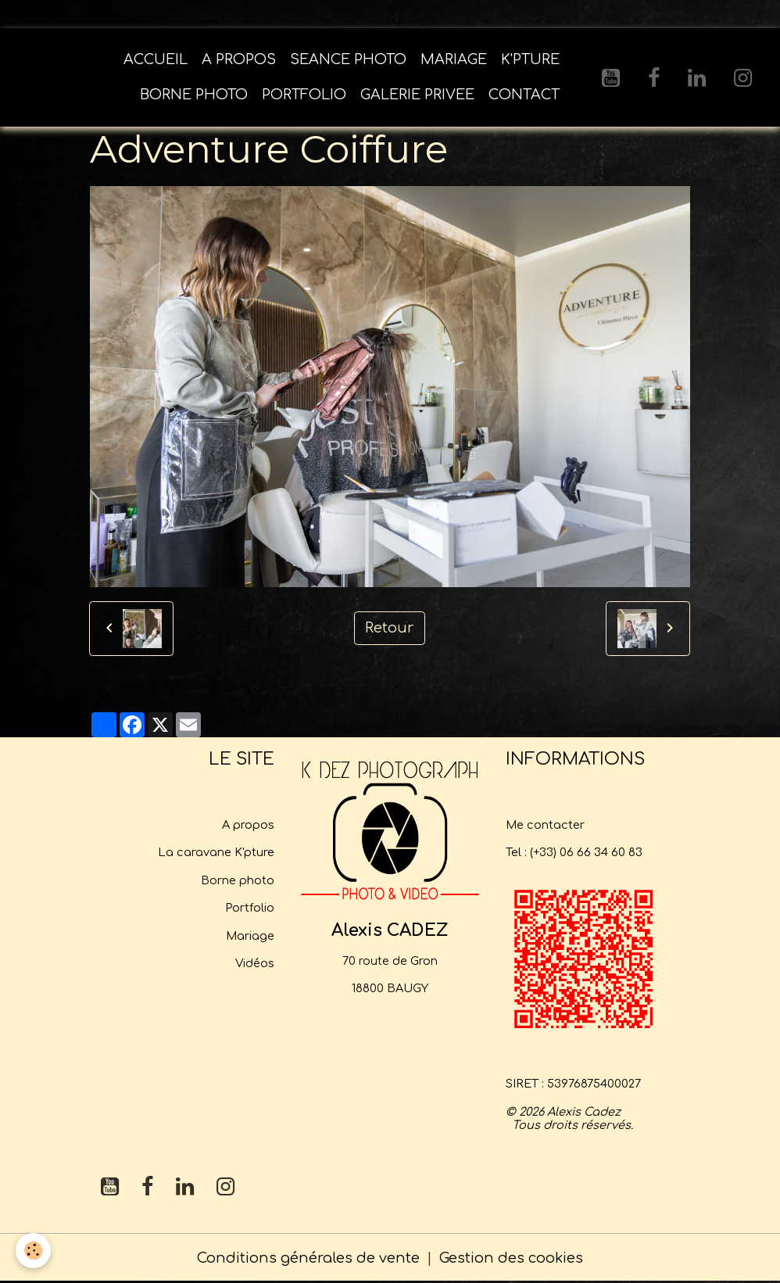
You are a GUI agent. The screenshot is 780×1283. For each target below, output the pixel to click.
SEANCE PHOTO (348, 59)
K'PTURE (530, 59)
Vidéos (254, 963)
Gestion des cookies (511, 1258)
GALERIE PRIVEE (417, 94)
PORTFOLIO (304, 94)
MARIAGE (453, 59)
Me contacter (545, 825)
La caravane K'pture (216, 852)
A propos (248, 825)
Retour (389, 628)
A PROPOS (239, 59)
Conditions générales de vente (308, 1258)
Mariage (250, 936)
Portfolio (249, 907)
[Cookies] (33, 1250)
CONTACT (524, 94)
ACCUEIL (155, 59)
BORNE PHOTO (194, 94)
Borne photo (237, 880)
